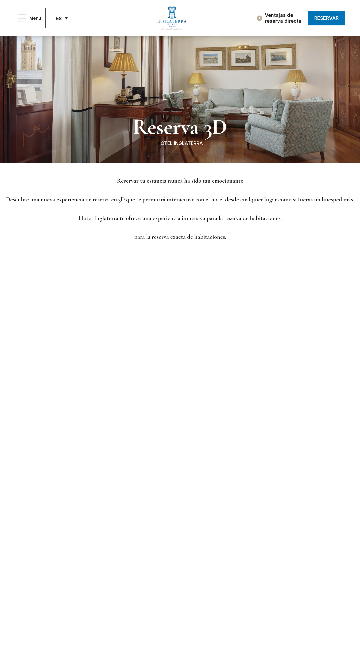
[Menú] (22, 18)
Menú (35, 18)
